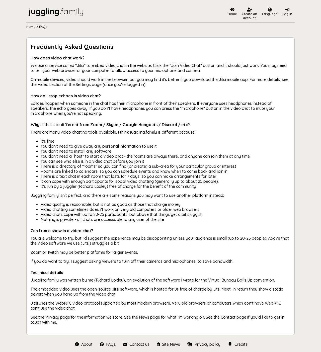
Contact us (136, 344)
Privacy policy (203, 344)
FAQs (108, 344)
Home (30, 27)
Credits (237, 344)
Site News (168, 344)
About (84, 344)
